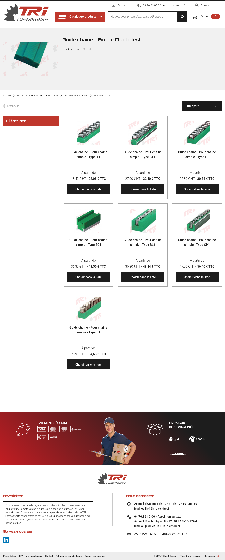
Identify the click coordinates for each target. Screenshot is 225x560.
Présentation (9, 556)
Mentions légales (34, 556)
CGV (20, 556)
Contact (49, 556)
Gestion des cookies (95, 556)
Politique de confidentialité (69, 556)
